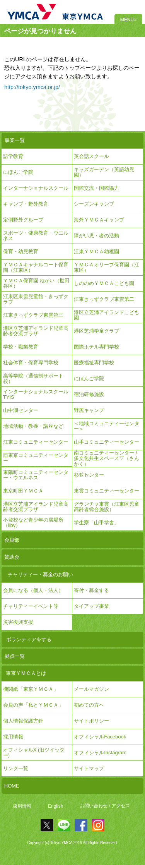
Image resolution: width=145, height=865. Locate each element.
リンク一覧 (15, 768)
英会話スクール (91, 156)
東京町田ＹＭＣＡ (23, 491)
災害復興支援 (18, 622)
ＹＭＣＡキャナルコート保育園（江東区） (35, 267)
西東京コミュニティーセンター (35, 457)
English (55, 806)
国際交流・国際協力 (96, 188)
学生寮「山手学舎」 (96, 522)
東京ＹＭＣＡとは (26, 673)
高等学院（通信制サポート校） (33, 378)
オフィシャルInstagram (100, 752)
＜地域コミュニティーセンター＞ (106, 426)
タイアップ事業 (91, 606)
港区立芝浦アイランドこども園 (106, 315)
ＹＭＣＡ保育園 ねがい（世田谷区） (36, 283)
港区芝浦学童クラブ (96, 331)
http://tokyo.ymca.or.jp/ (32, 87)
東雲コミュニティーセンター (106, 491)
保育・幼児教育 (20, 251)
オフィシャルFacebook (100, 737)
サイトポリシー (91, 721)
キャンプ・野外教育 (25, 204)
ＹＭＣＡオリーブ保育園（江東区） (106, 267)
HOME (11, 786)
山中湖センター (20, 410)
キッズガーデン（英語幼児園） (104, 172)
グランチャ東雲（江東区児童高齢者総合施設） (106, 506)
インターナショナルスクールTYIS (35, 394)
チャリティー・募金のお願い (40, 574)
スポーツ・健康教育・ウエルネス (35, 235)
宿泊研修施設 (89, 394)
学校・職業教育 (20, 347)
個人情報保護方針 (23, 721)
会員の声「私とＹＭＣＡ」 (33, 705)
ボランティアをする (28, 639)
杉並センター (89, 475)
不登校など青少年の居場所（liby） (33, 522)
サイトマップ (89, 768)
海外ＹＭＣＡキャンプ (99, 220)
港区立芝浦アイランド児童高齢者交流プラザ (35, 330)
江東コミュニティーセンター (35, 442)
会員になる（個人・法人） (33, 590)
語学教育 (13, 156)
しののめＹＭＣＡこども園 (104, 283)
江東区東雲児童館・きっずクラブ (35, 299)
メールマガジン (91, 689)
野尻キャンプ (89, 410)
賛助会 (11, 557)
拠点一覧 (15, 656)
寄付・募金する (91, 590)
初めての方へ (89, 705)
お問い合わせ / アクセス (105, 806)
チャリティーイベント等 (30, 606)
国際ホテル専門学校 (99, 347)
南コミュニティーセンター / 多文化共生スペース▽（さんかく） (106, 458)
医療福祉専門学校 (94, 363)
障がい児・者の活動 (96, 236)
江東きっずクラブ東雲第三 (33, 315)
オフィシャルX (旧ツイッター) (34, 752)
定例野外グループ (23, 220)
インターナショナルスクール (35, 188)
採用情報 (22, 806)
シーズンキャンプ (94, 204)
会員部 (11, 540)
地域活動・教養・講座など (33, 426)
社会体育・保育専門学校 (30, 363)
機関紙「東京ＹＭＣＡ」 (30, 689)
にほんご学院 (18, 172)
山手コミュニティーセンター (106, 442)
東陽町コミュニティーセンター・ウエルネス (35, 475)
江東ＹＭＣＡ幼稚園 (96, 251)
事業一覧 (15, 140)
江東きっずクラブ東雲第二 (104, 299)
